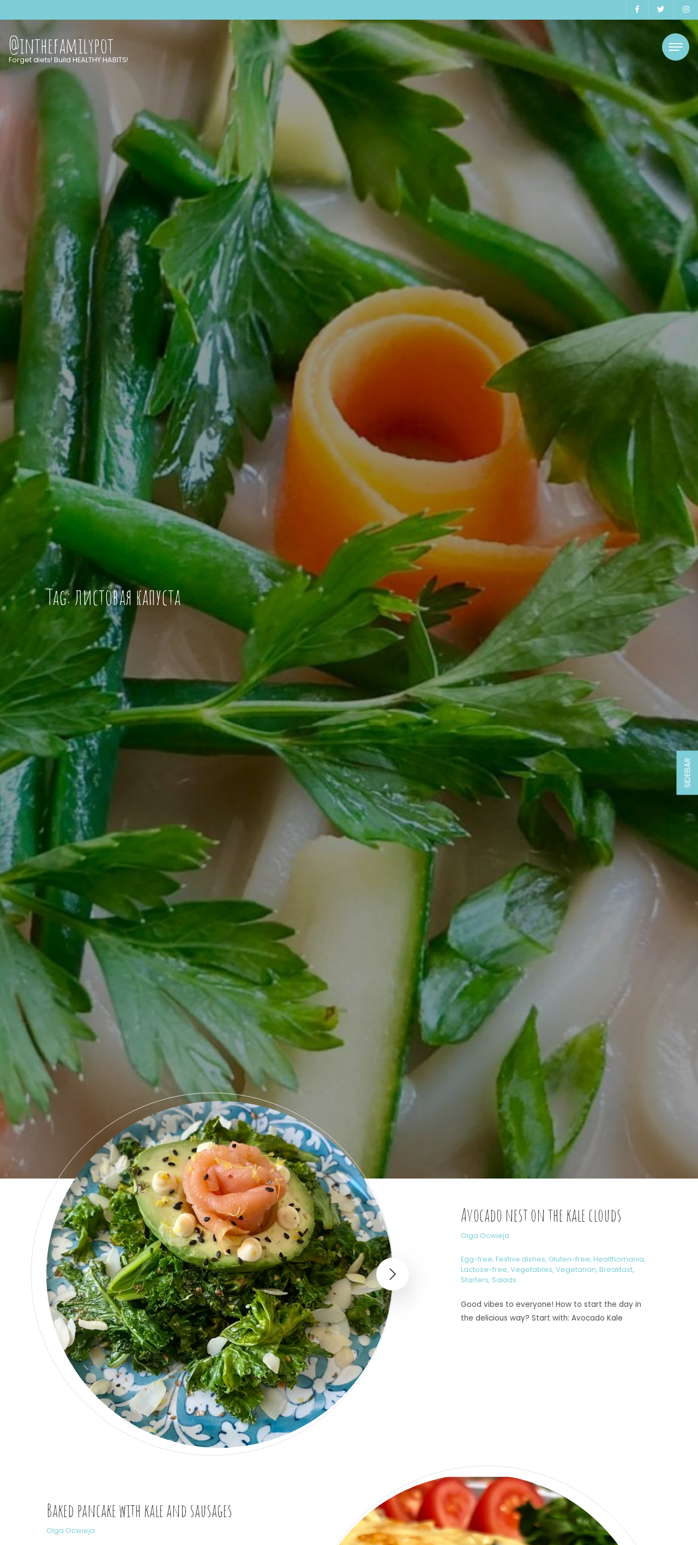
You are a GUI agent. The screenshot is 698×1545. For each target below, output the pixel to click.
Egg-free (476, 1259)
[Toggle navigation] (675, 47)
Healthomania (618, 1259)
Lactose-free (484, 1269)
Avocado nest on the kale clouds (541, 1215)
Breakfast (616, 1269)
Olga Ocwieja (485, 1235)
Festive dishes (520, 1259)
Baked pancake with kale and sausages (139, 1510)
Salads (504, 1279)
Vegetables (531, 1269)
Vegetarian (576, 1269)
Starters (475, 1279)
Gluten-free (569, 1259)
